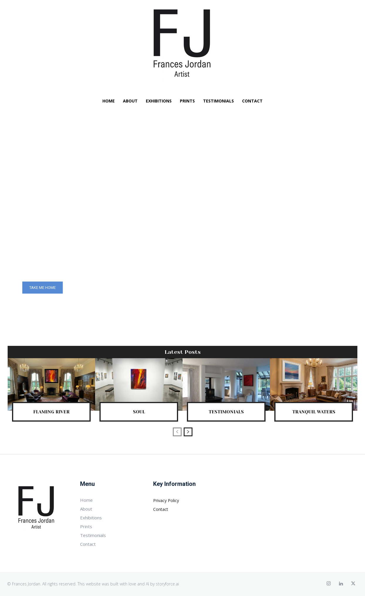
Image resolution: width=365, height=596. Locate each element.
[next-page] (188, 431)
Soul (138, 412)
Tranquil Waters (313, 412)
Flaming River (51, 412)
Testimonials (226, 412)
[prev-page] (177, 431)
